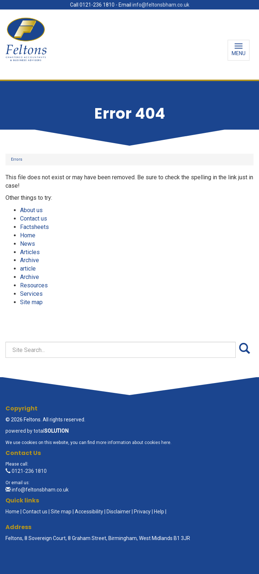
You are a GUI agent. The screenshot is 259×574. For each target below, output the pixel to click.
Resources (34, 285)
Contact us (33, 218)
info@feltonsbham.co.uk (160, 5)
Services (31, 293)
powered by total (37, 431)
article (28, 268)
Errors (16, 159)
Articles (30, 252)
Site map (31, 302)
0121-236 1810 (26, 471)
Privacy (142, 511)
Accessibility (89, 511)
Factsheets (34, 226)
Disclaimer (119, 511)
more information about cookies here (133, 442)
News (27, 243)
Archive (29, 260)
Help (159, 511)
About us (31, 210)
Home (27, 235)
